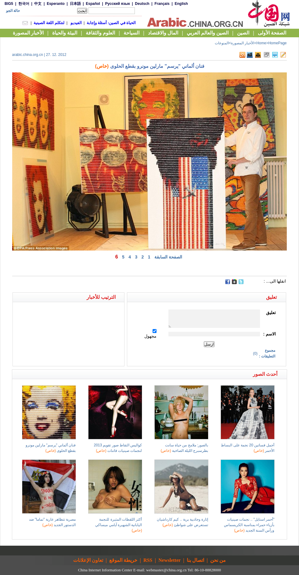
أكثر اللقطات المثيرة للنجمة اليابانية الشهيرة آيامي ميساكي (118, 525)
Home (261, 43)
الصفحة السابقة (168, 257)
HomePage (277, 43)
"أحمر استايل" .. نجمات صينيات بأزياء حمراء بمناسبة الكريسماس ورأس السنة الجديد (249, 525)
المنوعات (222, 43)
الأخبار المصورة (242, 43)
